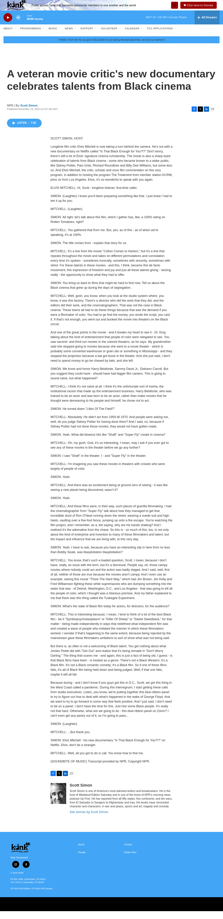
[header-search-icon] (174, 9)
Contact (128, 852)
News (69, 36)
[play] (8, 25)
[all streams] (207, 25)
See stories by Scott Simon (89, 820)
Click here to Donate (201, 9)
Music (53, 36)
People (82, 860)
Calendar (132, 36)
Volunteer (109, 36)
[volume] (18, 25)
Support (86, 36)
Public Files (130, 860)
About (8, 36)
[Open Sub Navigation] (15, 36)
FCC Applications (160, 36)
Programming (30, 36)
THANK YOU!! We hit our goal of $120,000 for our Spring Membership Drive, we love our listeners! (111, 47)
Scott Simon (29, 113)
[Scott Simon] (58, 801)
